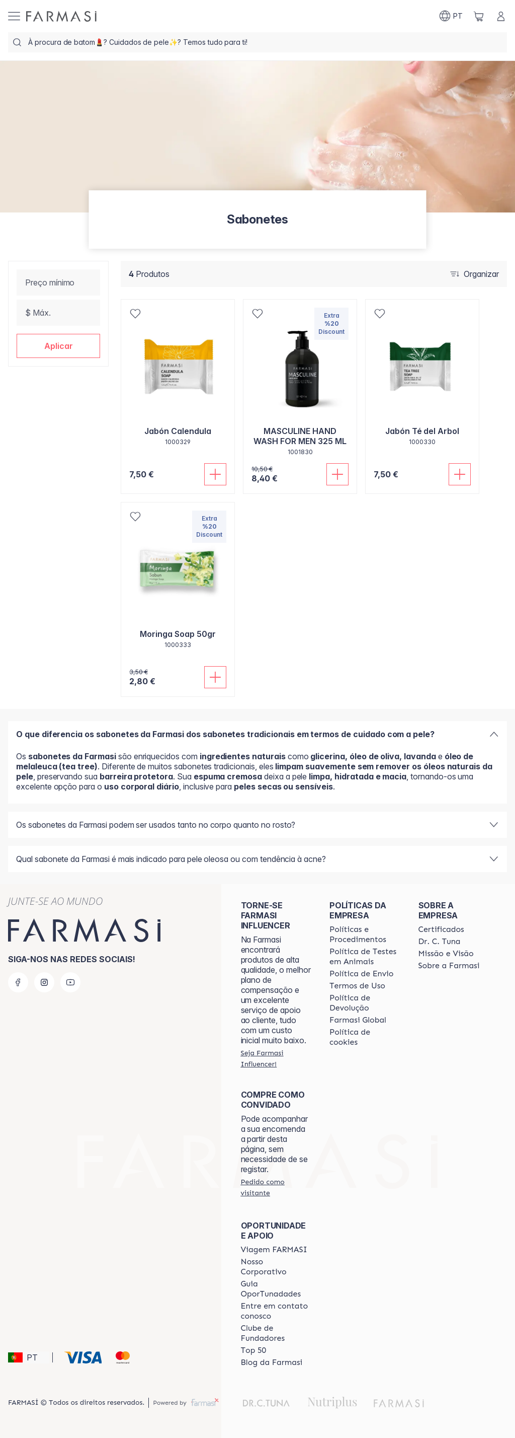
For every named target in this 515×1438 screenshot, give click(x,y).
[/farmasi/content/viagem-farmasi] (274, 1250)
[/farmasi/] (61, 16)
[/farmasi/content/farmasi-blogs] (272, 1362)
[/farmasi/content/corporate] (357, 1020)
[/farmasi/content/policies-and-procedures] (364, 934)
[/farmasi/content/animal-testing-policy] (364, 957)
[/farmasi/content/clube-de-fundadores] (276, 1333)
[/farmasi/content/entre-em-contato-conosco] (276, 1311)
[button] (58, 346)
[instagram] (44, 982)
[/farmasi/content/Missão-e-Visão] (446, 954)
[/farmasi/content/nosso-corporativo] (276, 1267)
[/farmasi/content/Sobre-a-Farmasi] (449, 966)
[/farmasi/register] (276, 1058)
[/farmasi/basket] (479, 16)
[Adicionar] (215, 474)
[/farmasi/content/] (364, 1037)
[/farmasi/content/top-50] (254, 1350)
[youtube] (70, 982)
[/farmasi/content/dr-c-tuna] (439, 942)
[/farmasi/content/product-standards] (441, 929)
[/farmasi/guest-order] (276, 1187)
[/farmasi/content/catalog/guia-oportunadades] (276, 1289)
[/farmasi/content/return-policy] (364, 1003)
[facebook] (18, 982)
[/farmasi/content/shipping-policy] (361, 974)
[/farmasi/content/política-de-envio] (357, 986)
